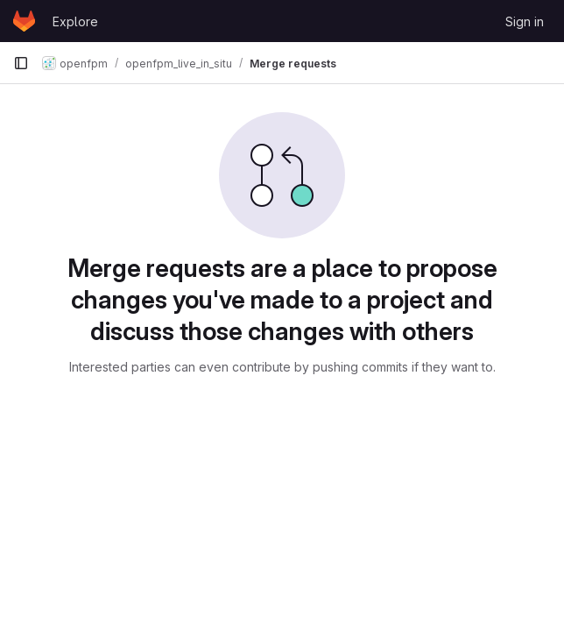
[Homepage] (24, 21)
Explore (75, 21)
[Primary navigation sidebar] (21, 63)
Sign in (524, 21)
